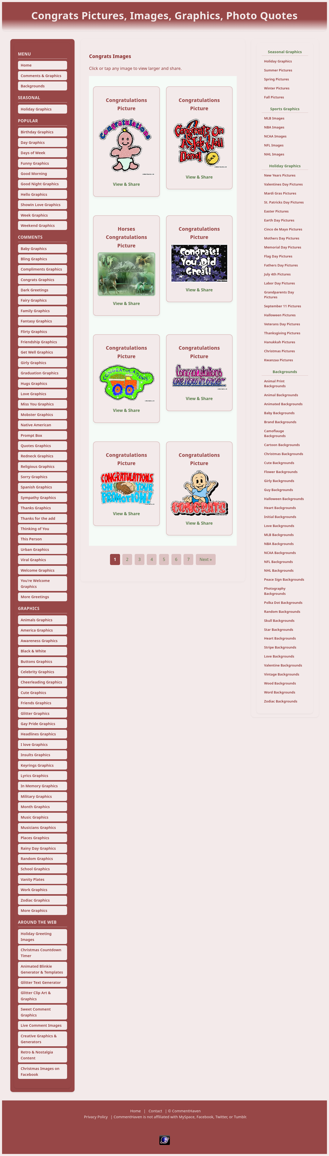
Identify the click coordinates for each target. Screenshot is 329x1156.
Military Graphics (36, 796)
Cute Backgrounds (279, 462)
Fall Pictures (274, 97)
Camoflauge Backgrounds (275, 433)
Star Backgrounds (278, 629)
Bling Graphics (34, 258)
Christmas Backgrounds (283, 453)
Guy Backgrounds (278, 489)
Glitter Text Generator (41, 982)
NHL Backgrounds (279, 570)
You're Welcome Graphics (35, 583)
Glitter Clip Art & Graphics (36, 995)
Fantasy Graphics (36, 321)
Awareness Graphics (39, 640)
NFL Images (274, 145)
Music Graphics (34, 817)
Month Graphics (35, 806)
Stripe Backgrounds (280, 647)
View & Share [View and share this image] (126, 184)
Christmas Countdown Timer (41, 952)
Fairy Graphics (34, 300)
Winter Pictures (277, 88)
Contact (155, 1110)
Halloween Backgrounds (284, 498)
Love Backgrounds (279, 525)
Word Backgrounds (279, 692)
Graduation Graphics (39, 373)
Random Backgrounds (282, 611)
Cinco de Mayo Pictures (283, 229)
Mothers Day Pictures (281, 238)
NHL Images (274, 154)
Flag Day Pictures (278, 256)
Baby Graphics (34, 248)
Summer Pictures (278, 70)
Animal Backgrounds (281, 395)
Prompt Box (31, 435)
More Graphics (34, 910)
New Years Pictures (280, 175)
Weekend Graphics (38, 225)
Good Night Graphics (40, 183)
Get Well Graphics (37, 352)
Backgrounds (32, 86)
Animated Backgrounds (283, 404)
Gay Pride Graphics (38, 723)
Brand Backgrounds (280, 422)
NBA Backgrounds (279, 543)
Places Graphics (35, 837)
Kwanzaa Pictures (278, 360)
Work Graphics (34, 889)
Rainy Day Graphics (38, 848)
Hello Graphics (34, 194)
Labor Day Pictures (279, 283)
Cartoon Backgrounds (282, 444)
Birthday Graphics (37, 132)
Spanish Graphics (36, 487)
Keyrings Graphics (37, 765)
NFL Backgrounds (278, 561)
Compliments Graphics (41, 269)
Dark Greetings (34, 290)
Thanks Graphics (36, 507)
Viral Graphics (33, 559)
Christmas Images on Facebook (40, 1071)
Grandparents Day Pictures (279, 294)
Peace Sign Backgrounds (284, 579)
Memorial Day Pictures (282, 247)
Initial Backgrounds (280, 516)
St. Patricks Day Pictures (284, 202)
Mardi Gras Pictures (280, 193)
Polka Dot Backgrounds (283, 602)
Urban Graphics (35, 549)
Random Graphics (37, 858)
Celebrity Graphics (37, 671)
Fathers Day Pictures (281, 265)
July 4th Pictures (277, 274)
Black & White (33, 651)
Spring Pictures (276, 79)
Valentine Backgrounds (283, 665)
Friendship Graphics (39, 341)
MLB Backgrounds (279, 534)
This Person (31, 539)
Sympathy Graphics (38, 497)
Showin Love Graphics (40, 204)
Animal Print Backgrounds (275, 383)
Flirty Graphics (34, 331)
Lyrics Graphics (34, 775)
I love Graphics (34, 744)
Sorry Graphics (34, 476)
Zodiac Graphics (35, 900)
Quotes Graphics (36, 445)
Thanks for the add (38, 518)
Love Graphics (33, 393)
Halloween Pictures (280, 315)
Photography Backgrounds (275, 591)
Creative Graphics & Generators (39, 1038)
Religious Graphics (37, 466)
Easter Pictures (276, 211)
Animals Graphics (36, 619)
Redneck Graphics (37, 456)
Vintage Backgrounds (281, 674)
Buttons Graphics (36, 661)
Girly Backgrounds (279, 480)
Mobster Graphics (37, 414)
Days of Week (33, 152)
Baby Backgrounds (279, 413)
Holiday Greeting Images (36, 936)
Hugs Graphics (34, 383)
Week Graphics (34, 215)
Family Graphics (35, 310)
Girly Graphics (33, 362)
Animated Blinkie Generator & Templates (42, 969)
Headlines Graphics (38, 734)
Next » (205, 559)
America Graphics (37, 630)
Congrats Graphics (37, 279)
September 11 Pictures (282, 306)
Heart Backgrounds (280, 507)
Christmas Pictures (279, 351)
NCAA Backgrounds (280, 552)
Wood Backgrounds (280, 683)
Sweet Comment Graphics (36, 1012)
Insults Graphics (35, 754)
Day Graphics (32, 142)
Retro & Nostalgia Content (37, 1055)
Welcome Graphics (37, 570)
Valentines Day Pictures (283, 184)
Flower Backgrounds (281, 471)
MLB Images (274, 118)
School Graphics (35, 868)
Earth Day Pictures (279, 220)
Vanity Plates (32, 879)
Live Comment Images (41, 1025)
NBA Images (274, 127)
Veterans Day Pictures (282, 324)
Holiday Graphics (36, 109)
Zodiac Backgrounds (280, 701)
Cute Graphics (33, 692)
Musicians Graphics (38, 827)
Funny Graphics (35, 163)
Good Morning (34, 173)
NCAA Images (275, 136)
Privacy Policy (96, 1116)
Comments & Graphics (41, 75)
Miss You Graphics (37, 404)
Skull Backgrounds (279, 620)
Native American (36, 424)
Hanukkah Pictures (279, 342)
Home (26, 65)
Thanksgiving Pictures (282, 333)
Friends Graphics (36, 702)
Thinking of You (35, 528)
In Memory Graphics (39, 785)
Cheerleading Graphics (41, 682)
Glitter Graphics (35, 713)
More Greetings (35, 596)
